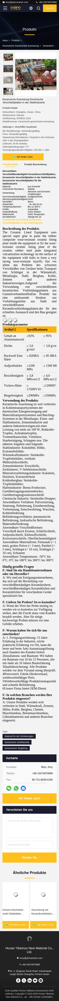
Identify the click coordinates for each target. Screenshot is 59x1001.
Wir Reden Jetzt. (29, 798)
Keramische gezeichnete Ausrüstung (21, 45)
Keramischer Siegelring (16, 748)
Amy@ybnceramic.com (15, 2)
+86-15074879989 (46, 2)
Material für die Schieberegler (19, 736)
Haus (5, 40)
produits (16, 40)
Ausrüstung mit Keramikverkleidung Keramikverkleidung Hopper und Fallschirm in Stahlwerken (42, 912)
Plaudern (49, 8)
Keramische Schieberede (17, 742)
